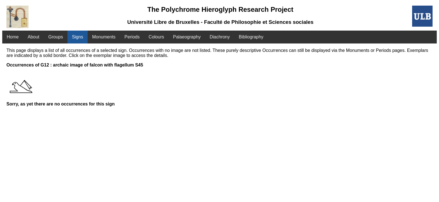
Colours (156, 37)
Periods (132, 37)
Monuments (104, 37)
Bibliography (251, 37)
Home (13, 37)
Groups (55, 37)
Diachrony (220, 37)
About (33, 37)
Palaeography (187, 37)
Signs (77, 37)
